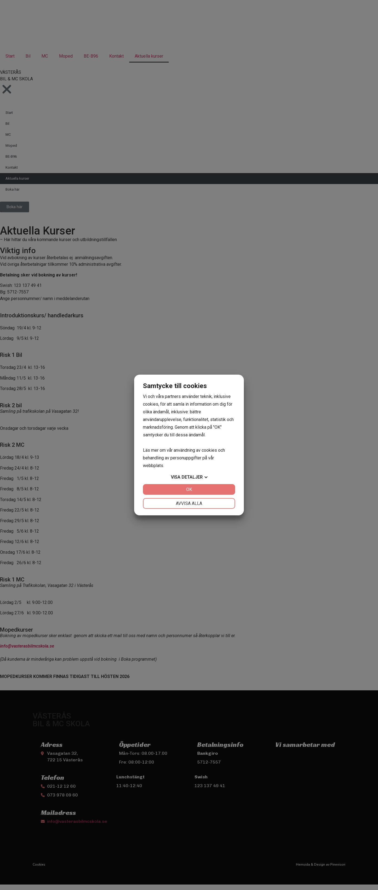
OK (189, 489)
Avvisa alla (189, 503)
